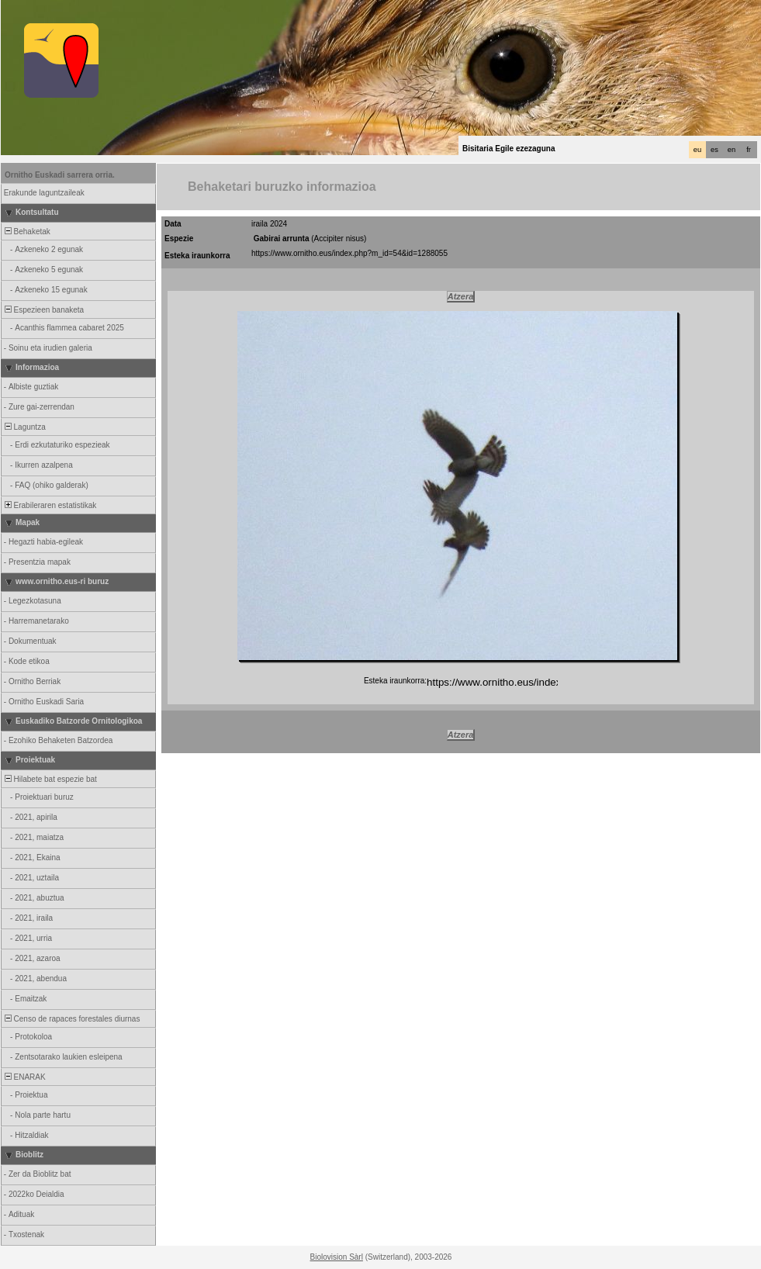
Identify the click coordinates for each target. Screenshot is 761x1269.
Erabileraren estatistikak (49, 505)
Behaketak (26, 231)
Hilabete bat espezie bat (49, 779)
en (731, 150)
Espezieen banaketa (43, 310)
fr (748, 150)
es (714, 150)
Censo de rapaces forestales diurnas (71, 1019)
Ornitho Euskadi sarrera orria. (60, 175)
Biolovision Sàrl (336, 1257)
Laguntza (24, 427)
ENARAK (24, 1077)
